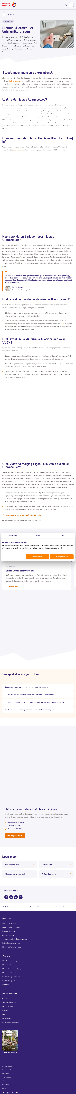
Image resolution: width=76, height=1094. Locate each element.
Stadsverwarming (19, 864)
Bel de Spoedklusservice (11, 943)
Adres (4, 1088)
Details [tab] (38, 535)
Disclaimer (5, 1073)
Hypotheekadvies (8, 931)
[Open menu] (71, 4)
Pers (4, 1014)
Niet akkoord (37, 556)
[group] (65, 4)
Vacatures (5, 985)
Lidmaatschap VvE (8, 981)
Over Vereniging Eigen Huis (12, 961)
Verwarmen (8, 14)
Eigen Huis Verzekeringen (11, 947)
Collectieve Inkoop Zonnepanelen (14, 939)
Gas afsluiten (56, 864)
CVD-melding (6, 1077)
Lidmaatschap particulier (11, 977)
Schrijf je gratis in (14, 835)
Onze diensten (7, 965)
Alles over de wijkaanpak (19, 874)
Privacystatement (7, 1066)
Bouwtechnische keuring (11, 927)
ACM (62, 324)
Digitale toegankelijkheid (11, 1022)
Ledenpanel (6, 1018)
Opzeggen (5, 1084)
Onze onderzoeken (9, 973)
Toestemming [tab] (13, 535)
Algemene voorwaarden (10, 1081)
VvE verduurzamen (56, 874)
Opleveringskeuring (9, 923)
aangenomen (19, 150)
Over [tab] (63, 535)
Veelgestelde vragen (9, 1002)
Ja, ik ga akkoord (62, 556)
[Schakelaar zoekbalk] (61, 4)
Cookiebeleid (6, 1070)
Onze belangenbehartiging (11, 969)
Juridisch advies (8, 935)
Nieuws (5, 1010)
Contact (5, 998)
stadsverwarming (15, 81)
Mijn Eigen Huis (7, 1006)
